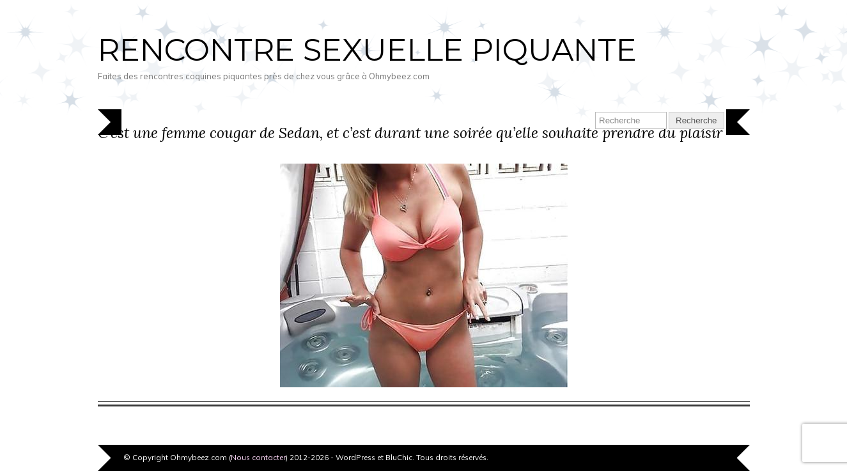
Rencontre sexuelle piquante (367, 49)
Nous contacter (258, 457)
